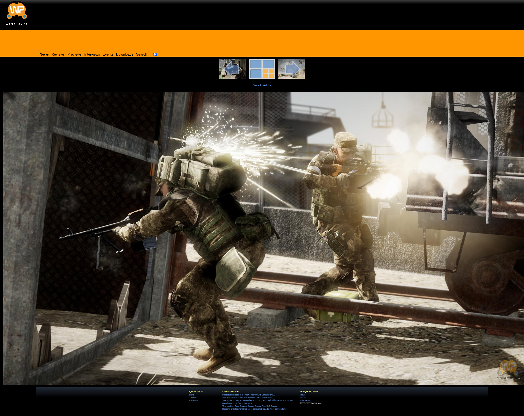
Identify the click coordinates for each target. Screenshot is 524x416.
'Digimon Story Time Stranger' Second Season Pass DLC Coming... (250, 406)
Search (141, 54)
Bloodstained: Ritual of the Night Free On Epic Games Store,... (248, 395)
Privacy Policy (305, 400)
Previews (74, 54)
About (302, 395)
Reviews (58, 54)
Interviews (92, 54)
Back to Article (262, 85)
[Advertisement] (262, 40)
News (191, 395)
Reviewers (193, 400)
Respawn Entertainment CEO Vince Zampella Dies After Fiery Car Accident (253, 409)
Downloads (124, 54)
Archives (193, 398)
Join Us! (303, 398)
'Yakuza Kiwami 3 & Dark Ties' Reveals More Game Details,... (248, 398)
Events (108, 54)
